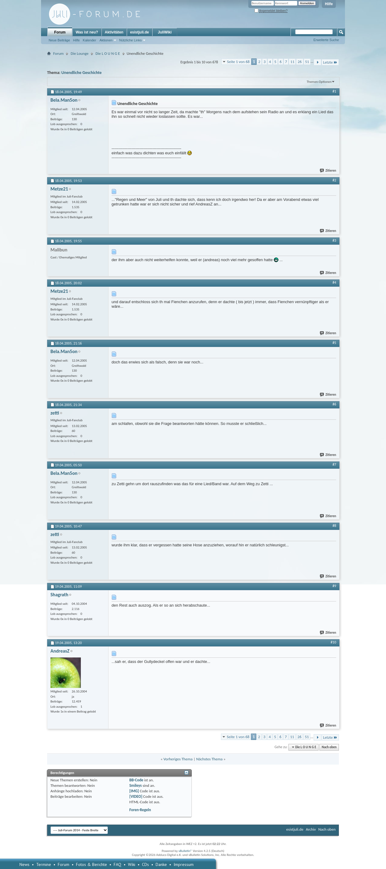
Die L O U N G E (107, 53)
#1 (334, 91)
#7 (334, 464)
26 (300, 61)
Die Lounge (79, 53)
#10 (333, 642)
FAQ (117, 864)
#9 (334, 586)
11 (292, 61)
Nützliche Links (130, 40)
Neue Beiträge (59, 40)
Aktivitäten (114, 32)
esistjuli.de (139, 32)
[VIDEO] (135, 796)
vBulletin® (185, 851)
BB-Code (136, 780)
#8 (334, 526)
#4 (334, 282)
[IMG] (134, 791)
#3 (334, 240)
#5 (334, 343)
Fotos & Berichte (91, 864)
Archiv (311, 829)
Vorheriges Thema (178, 759)
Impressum (184, 864)
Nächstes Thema (209, 759)
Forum (59, 32)
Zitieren (328, 171)
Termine (43, 864)
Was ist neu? (87, 32)
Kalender (89, 40)
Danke (161, 864)
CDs (145, 864)
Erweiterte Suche (326, 40)
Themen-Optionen (319, 82)
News (24, 864)
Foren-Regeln (140, 810)
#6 (334, 404)
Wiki (131, 864)
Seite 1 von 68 (238, 61)
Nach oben (329, 747)
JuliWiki (164, 32)
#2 (334, 180)
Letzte (330, 62)
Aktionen (105, 40)
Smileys (135, 785)
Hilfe (329, 4)
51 (307, 61)
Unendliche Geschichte (81, 72)
